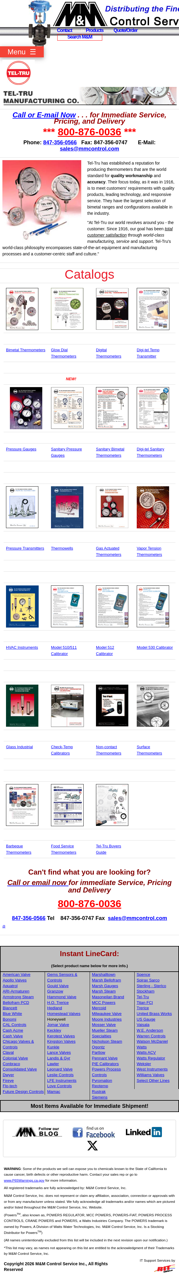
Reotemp (100, 1086)
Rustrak (99, 1091)
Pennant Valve (105, 1058)
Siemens (100, 1097)
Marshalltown (104, 974)
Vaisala (143, 1024)
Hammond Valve (61, 997)
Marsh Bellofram (106, 980)
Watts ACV (146, 1052)
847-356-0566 (60, 142)
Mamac (53, 1091)
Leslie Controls (60, 1075)
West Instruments (152, 1069)
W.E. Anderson (150, 1030)
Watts (142, 1047)
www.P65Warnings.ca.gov (24, 1180)
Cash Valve (13, 1036)
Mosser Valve (104, 1024)
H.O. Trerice (58, 1002)
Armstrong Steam (18, 997)
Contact (64, 30)
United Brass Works (154, 1013)
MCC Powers (104, 1002)
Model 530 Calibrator (155, 647)
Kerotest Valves (61, 1036)
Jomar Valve (58, 1024)
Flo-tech (10, 1086)
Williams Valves (150, 1075)
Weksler (144, 1064)
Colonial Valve (15, 1058)
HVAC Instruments (22, 647)
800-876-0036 (89, 131)
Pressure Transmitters (25, 548)
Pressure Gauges (21, 449)
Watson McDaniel (152, 1041)
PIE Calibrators (105, 1064)
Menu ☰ (21, 52)
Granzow (55, 991)
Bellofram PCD (16, 1002)
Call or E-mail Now (44, 115)
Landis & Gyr (58, 1058)
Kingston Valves (61, 1041)
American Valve (16, 974)
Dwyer (8, 1075)
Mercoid (99, 1008)
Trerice (143, 1008)
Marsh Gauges (105, 986)
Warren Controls (151, 1036)
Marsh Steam (104, 991)
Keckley (54, 1030)
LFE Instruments (61, 1080)
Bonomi (9, 1019)
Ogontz (98, 1047)
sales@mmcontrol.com (89, 149)
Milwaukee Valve (107, 1013)
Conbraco (11, 1064)
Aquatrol (10, 986)
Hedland (54, 1008)
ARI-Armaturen (16, 991)
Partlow (98, 1052)
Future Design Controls (23, 1091)
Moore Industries (107, 1019)
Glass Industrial (19, 747)
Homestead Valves (63, 1013)
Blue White (12, 1013)
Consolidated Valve (20, 1069)
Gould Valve (58, 986)
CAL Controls (14, 1024)
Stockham (145, 991)
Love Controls (59, 1086)
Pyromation (102, 1080)
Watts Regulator (151, 1058)
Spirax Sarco (148, 980)
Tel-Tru (143, 997)
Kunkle (53, 1047)
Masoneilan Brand (108, 997)
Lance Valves (59, 1052)
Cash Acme (13, 1030)
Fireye (8, 1080)
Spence (143, 974)
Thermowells (62, 548)
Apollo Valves (15, 980)
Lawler (53, 1064)
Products (94, 30)
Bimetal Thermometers (25, 350)
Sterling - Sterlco (151, 986)
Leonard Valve (60, 1069)
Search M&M (79, 36)
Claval (8, 1052)
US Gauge (146, 1019)
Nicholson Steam (107, 1041)
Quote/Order (126, 30)
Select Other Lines (153, 1080)
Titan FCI (145, 1002)
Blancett (10, 1008)
